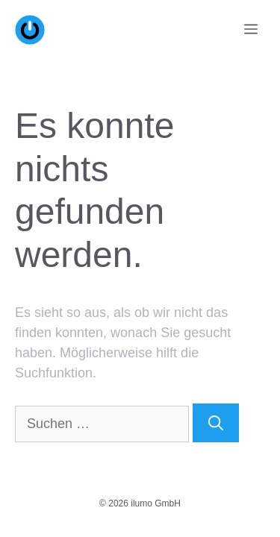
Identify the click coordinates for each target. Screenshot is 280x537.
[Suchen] (216, 422)
